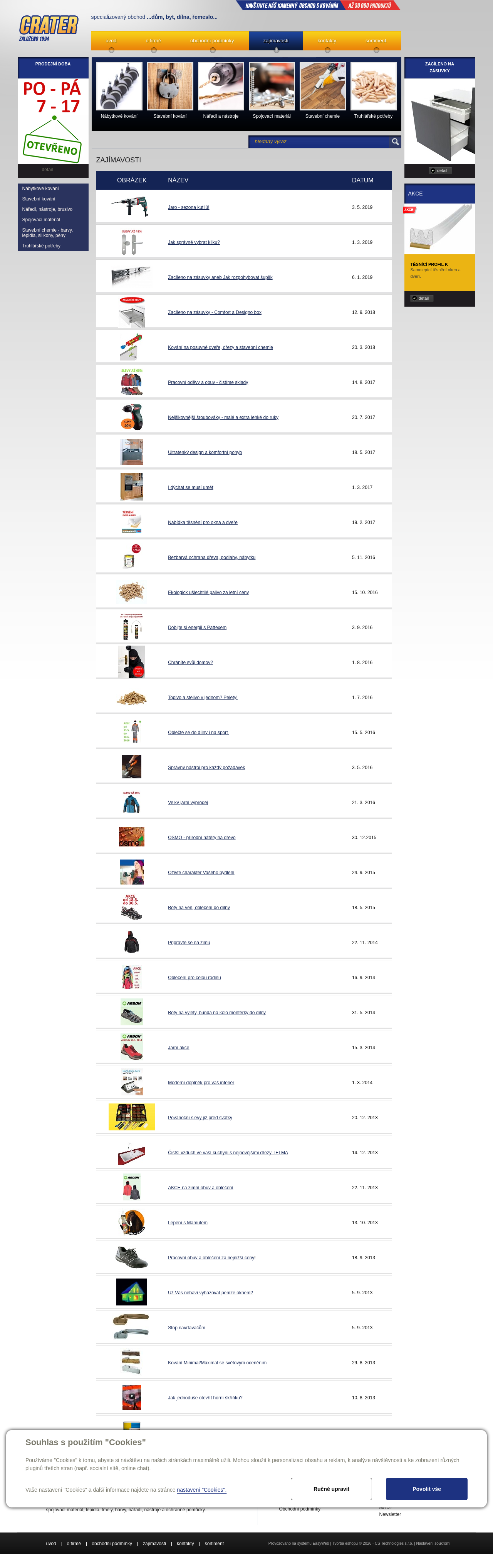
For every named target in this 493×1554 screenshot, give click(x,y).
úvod (111, 40)
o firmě (153, 40)
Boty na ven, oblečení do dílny (199, 907)
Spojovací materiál (41, 219)
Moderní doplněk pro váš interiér (201, 1082)
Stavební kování (38, 199)
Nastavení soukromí (433, 1543)
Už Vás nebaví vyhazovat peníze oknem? (210, 1292)
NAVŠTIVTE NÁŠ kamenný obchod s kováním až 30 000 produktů (318, 5)
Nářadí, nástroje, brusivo (47, 209)
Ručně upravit (331, 1489)
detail (442, 170)
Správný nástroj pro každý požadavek (206, 767)
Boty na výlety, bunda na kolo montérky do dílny (217, 1012)
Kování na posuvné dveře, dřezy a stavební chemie (220, 347)
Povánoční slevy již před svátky (200, 1117)
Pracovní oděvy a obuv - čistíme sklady (208, 382)
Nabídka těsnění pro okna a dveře (203, 522)
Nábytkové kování (40, 188)
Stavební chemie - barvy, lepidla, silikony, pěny (47, 232)
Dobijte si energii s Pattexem (197, 627)
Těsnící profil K (429, 264)
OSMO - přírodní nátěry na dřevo (201, 837)
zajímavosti (275, 40)
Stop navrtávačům (186, 1327)
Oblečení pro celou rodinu (194, 977)
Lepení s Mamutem (188, 1222)
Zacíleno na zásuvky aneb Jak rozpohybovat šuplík (220, 277)
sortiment (376, 40)
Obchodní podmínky (299, 1509)
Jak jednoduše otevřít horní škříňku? (205, 1397)
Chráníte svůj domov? (190, 662)
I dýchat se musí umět (190, 487)
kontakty (327, 40)
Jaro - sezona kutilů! (188, 207)
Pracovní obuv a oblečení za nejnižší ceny (211, 1257)
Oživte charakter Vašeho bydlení (201, 872)
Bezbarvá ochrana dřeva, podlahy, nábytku (211, 557)
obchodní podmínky (212, 40)
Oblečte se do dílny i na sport (198, 732)
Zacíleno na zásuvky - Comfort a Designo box (215, 312)
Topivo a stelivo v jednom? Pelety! (203, 697)
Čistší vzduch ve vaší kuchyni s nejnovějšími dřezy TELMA (228, 1152)
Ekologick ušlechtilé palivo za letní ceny (208, 592)
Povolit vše (427, 1489)
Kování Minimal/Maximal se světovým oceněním (217, 1362)
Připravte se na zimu (189, 942)
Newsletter (390, 1514)
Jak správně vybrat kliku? (194, 242)
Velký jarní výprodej (188, 802)
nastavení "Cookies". (201, 1490)
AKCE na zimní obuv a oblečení (200, 1187)
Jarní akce (178, 1047)
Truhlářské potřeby (41, 246)
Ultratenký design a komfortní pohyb (205, 452)
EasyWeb (321, 1543)
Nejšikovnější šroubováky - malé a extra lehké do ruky (223, 417)
